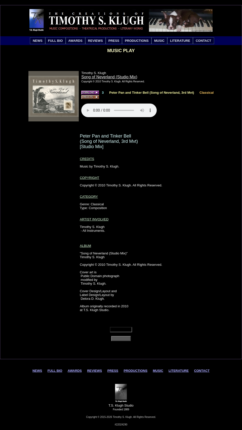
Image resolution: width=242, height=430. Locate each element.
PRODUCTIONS (137, 41)
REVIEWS (95, 41)
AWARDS (75, 41)
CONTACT (203, 41)
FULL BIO (55, 41)
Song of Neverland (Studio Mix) (109, 77)
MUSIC (159, 41)
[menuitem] (37, 40)
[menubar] (122, 40)
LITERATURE (180, 41)
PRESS (113, 41)
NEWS (37, 41)
